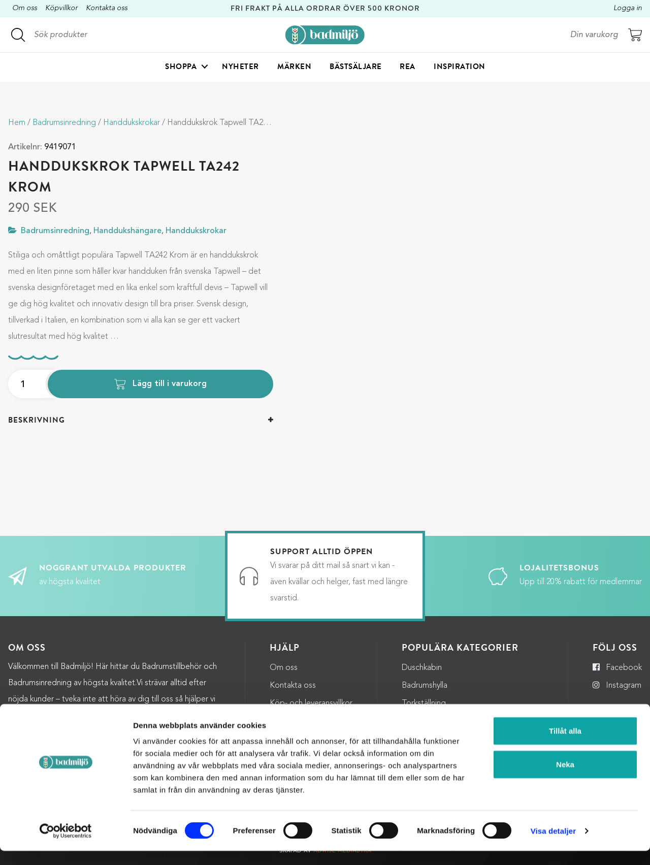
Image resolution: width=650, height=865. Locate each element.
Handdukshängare (127, 231)
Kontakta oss (106, 8)
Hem (16, 123)
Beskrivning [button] (36, 420)
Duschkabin (422, 668)
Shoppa (181, 69)
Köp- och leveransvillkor (311, 703)
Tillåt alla (565, 745)
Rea (407, 69)
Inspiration (459, 69)
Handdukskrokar (131, 123)
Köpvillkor (61, 8)
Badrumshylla (424, 686)
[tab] (140, 420)
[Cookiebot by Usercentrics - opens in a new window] (65, 845)
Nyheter (240, 69)
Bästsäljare (356, 69)
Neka (565, 778)
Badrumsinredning (64, 123)
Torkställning (424, 703)
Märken (294, 69)
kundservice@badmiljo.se (176, 716)
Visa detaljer (553, 845)
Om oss (24, 8)
